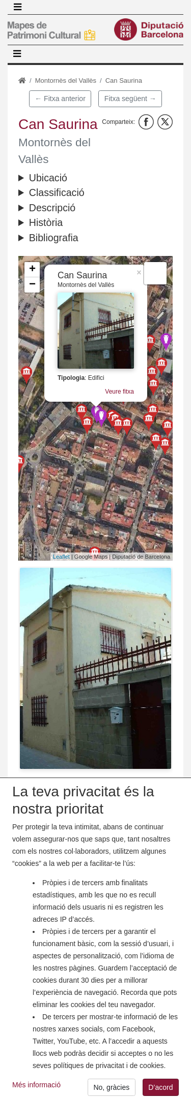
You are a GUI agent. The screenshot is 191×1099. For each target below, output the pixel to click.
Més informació (36, 1091)
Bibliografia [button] (53, 237)
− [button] (32, 285)
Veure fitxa (119, 391)
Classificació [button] (57, 192)
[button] (95, 668)
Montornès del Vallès (65, 80)
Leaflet (61, 557)
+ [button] (32, 269)
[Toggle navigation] (17, 7)
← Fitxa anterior (60, 98)
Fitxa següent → (130, 98)
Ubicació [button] (48, 177)
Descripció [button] (52, 207)
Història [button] (46, 222)
